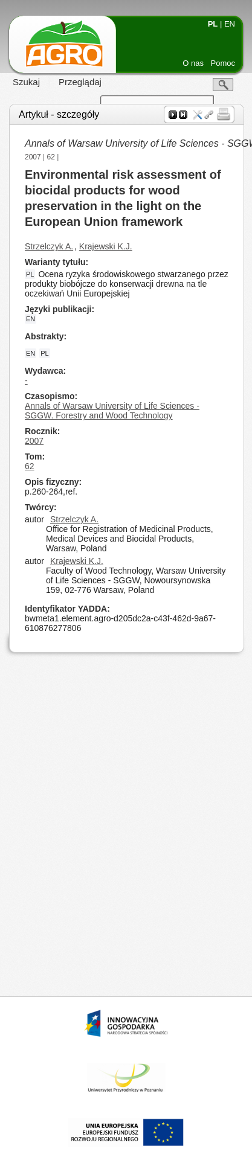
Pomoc (223, 63)
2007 (33, 157)
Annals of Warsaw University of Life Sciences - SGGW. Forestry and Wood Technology (112, 410)
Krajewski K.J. (105, 246)
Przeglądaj (80, 82)
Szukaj (26, 82)
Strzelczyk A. (49, 246)
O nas (193, 63)
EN (229, 23)
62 (51, 157)
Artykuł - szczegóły (59, 114)
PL (213, 23)
